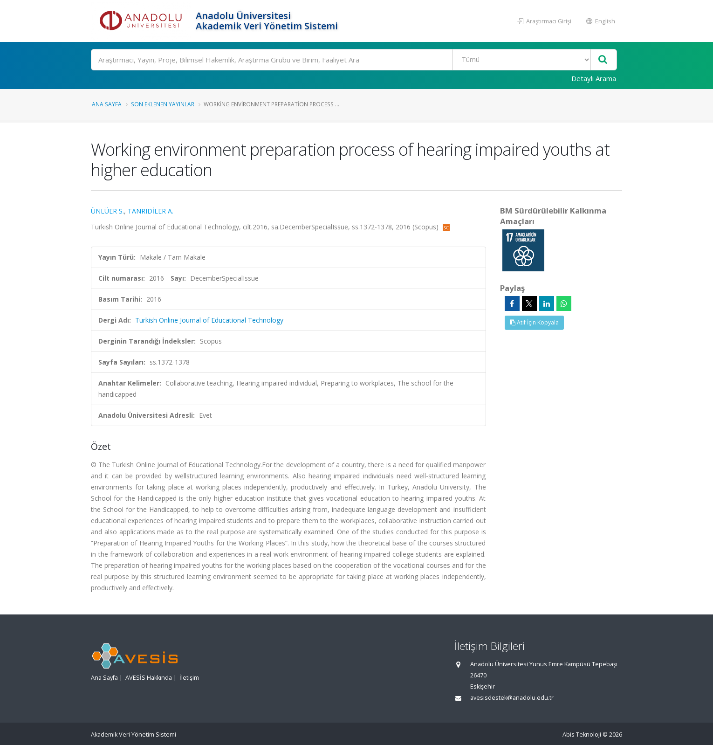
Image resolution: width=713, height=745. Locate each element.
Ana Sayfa (107, 104)
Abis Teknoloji (581, 734)
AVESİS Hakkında (148, 678)
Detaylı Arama (593, 78)
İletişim (189, 678)
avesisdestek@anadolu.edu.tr (512, 698)
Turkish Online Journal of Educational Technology (209, 320)
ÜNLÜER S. (107, 211)
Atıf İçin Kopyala (534, 322)
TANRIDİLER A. (150, 211)
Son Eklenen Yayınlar (162, 104)
